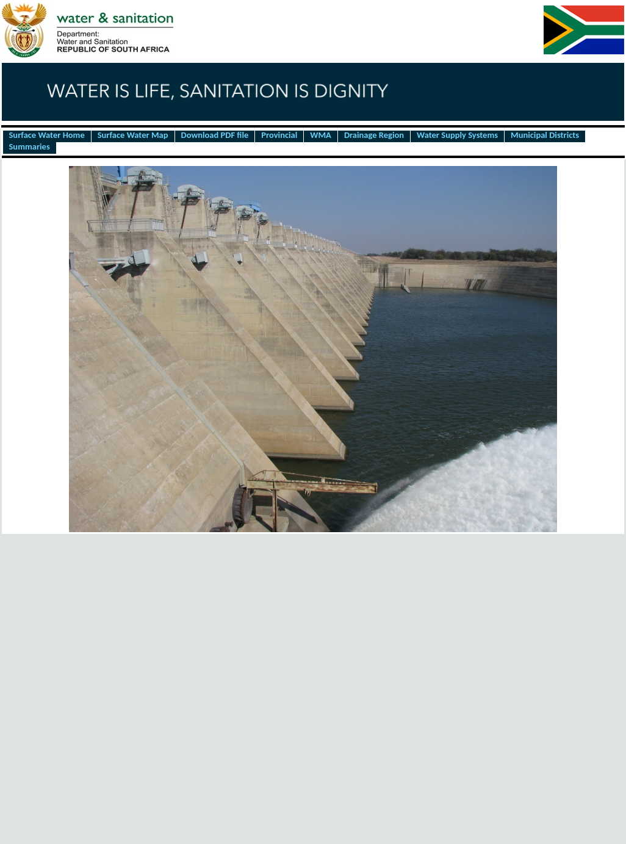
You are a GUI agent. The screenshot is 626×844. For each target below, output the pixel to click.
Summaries (29, 147)
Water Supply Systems (457, 135)
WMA (320, 135)
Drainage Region (374, 135)
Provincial (279, 135)
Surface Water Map (133, 135)
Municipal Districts (545, 135)
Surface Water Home (47, 135)
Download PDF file (215, 135)
